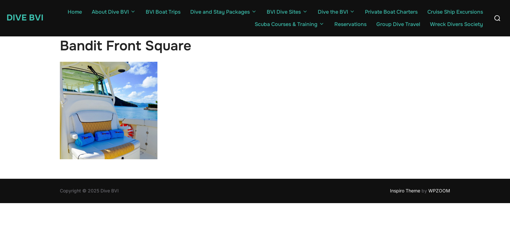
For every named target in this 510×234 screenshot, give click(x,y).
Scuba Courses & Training (290, 24)
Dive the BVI (336, 11)
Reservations (350, 24)
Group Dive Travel (398, 24)
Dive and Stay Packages (223, 11)
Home (75, 11)
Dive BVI (25, 17)
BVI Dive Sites (287, 11)
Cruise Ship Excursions (455, 11)
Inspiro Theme (405, 190)
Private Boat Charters (391, 11)
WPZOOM (439, 190)
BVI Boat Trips (163, 11)
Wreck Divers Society (456, 24)
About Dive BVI (114, 11)
